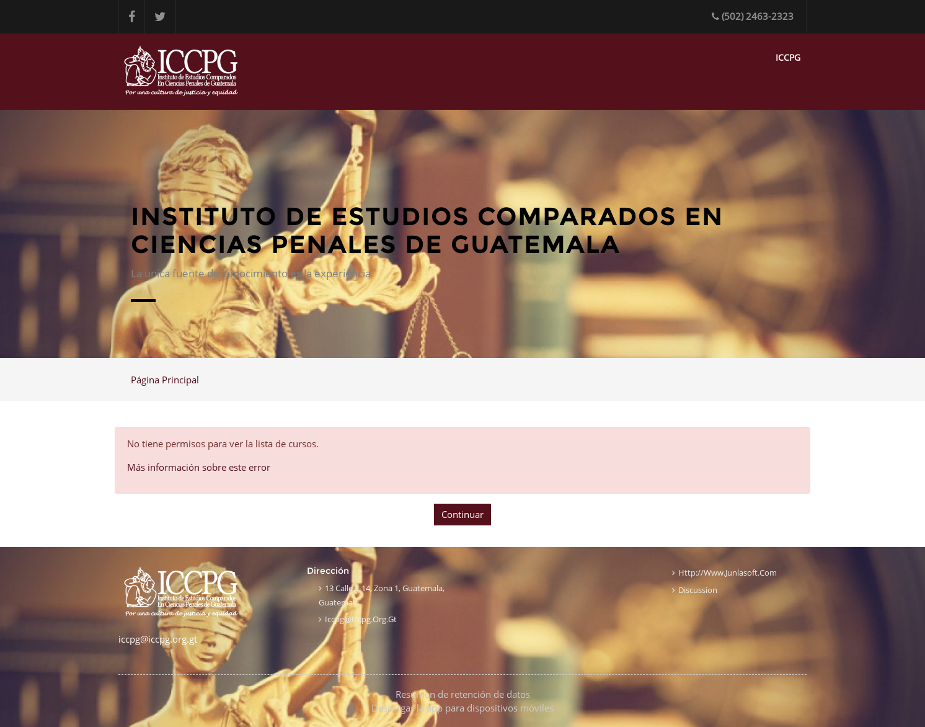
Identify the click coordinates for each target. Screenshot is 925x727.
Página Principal (165, 379)
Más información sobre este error (198, 467)
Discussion (697, 589)
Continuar (462, 514)
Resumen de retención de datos (463, 694)
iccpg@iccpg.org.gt (361, 619)
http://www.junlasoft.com (727, 572)
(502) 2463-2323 (753, 16)
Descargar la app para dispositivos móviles (462, 708)
